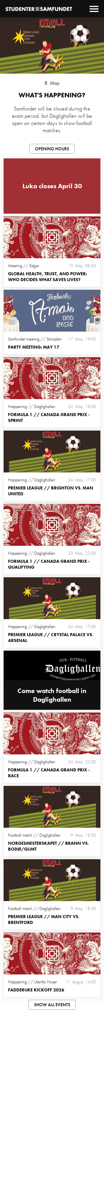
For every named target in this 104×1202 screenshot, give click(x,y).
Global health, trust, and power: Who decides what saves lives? (47, 277)
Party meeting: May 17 (33, 347)
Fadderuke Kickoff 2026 (36, 990)
